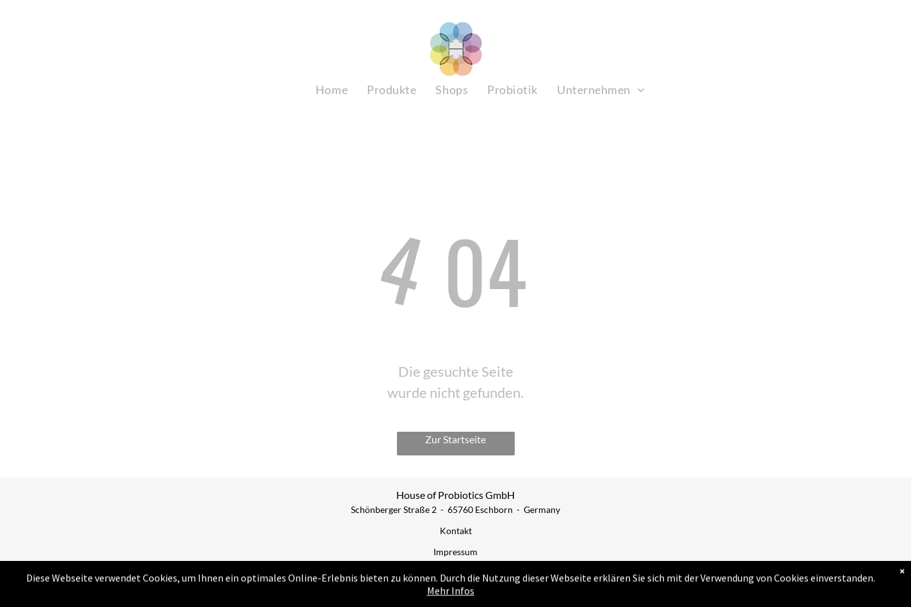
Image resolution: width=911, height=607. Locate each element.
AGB (455, 572)
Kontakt (456, 530)
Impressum (455, 551)
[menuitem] (331, 90)
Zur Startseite (455, 439)
